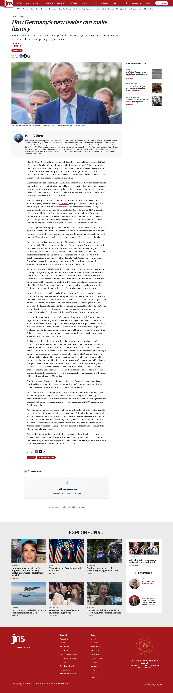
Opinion (84, 3)
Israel (19, 3)
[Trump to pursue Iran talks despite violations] (66, 551)
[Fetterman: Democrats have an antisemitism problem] (66, 593)
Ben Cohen (16, 46)
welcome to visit (65, 395)
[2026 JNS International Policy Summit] (144, 646)
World (35, 3)
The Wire (104, 3)
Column (21, 17)
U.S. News (14, 565)
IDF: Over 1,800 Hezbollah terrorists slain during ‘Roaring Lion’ (28, 611)
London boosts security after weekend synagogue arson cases (102, 569)
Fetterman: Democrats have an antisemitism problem (64, 611)
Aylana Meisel (133, 565)
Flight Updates (87, 9)
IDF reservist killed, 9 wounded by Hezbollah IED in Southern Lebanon (104, 611)
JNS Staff (14, 578)
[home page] (9, 4)
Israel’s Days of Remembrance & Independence (41, 9)
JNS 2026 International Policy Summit (114, 9)
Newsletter (136, 3)
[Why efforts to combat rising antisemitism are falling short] (144, 548)
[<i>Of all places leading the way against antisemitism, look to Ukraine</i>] (157, 74)
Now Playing (132, 9)
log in (60, 494)
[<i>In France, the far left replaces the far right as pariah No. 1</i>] (157, 101)
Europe (31, 457)
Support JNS (162, 3)
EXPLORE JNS (86, 532)
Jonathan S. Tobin (148, 605)
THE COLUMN (144, 573)
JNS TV (94, 3)
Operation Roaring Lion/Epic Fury (70, 9)
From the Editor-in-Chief (145, 9)
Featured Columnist (132, 97)
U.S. (27, 3)
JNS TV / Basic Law (134, 557)
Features (73, 3)
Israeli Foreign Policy (46, 457)
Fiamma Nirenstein (132, 91)
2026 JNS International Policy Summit (144, 662)
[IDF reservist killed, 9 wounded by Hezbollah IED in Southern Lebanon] (104, 593)
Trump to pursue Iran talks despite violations (66, 569)
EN (149, 3)
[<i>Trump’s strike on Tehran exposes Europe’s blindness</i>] (157, 88)
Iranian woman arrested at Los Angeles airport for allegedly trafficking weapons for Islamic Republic (27, 572)
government (63, 204)
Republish (17, 51)
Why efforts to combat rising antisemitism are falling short (144, 561)
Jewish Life (61, 3)
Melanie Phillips (147, 584)
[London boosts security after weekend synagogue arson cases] (104, 551)
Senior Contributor (132, 84)
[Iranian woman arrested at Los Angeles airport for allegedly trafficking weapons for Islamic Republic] (28, 551)
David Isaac (53, 615)
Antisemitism (48, 3)
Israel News (15, 607)
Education (97, 9)
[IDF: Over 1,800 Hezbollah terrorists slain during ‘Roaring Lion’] (28, 593)
